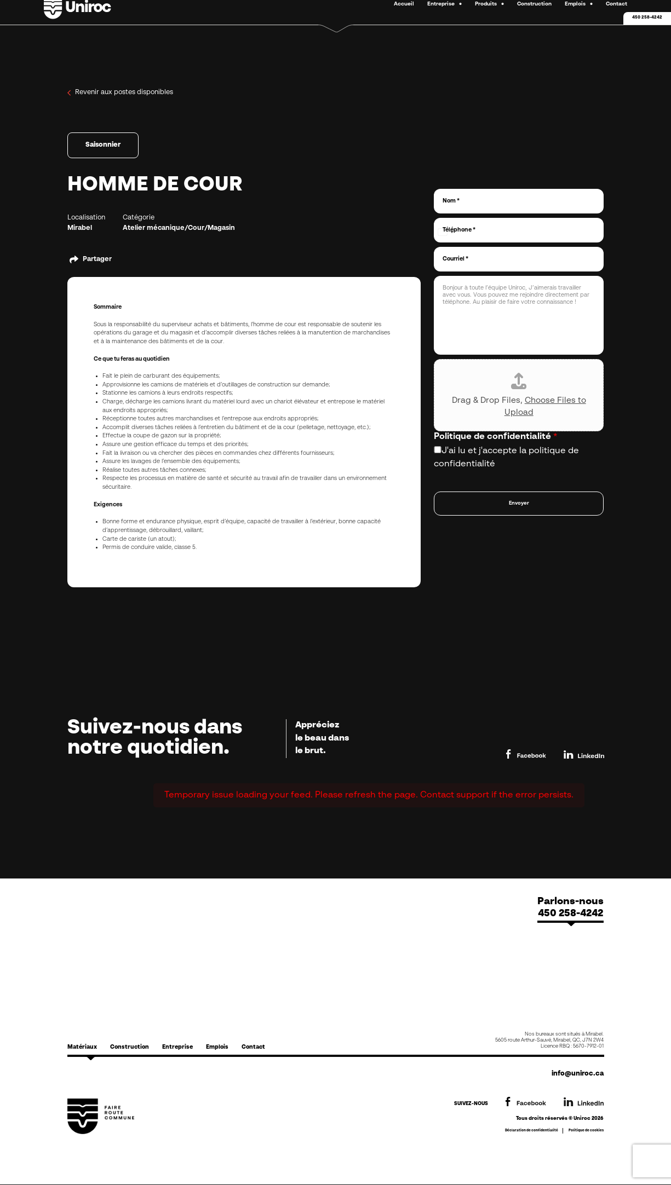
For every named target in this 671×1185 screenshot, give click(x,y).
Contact (253, 1047)
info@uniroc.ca (578, 1074)
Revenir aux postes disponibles (120, 93)
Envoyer (519, 503)
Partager (97, 259)
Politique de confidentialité (496, 436)
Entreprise (177, 1047)
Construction (129, 1047)
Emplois (217, 1047)
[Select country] (445, 232)
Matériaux (82, 1047)
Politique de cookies (586, 1130)
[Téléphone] (519, 230)
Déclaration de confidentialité (531, 1130)
